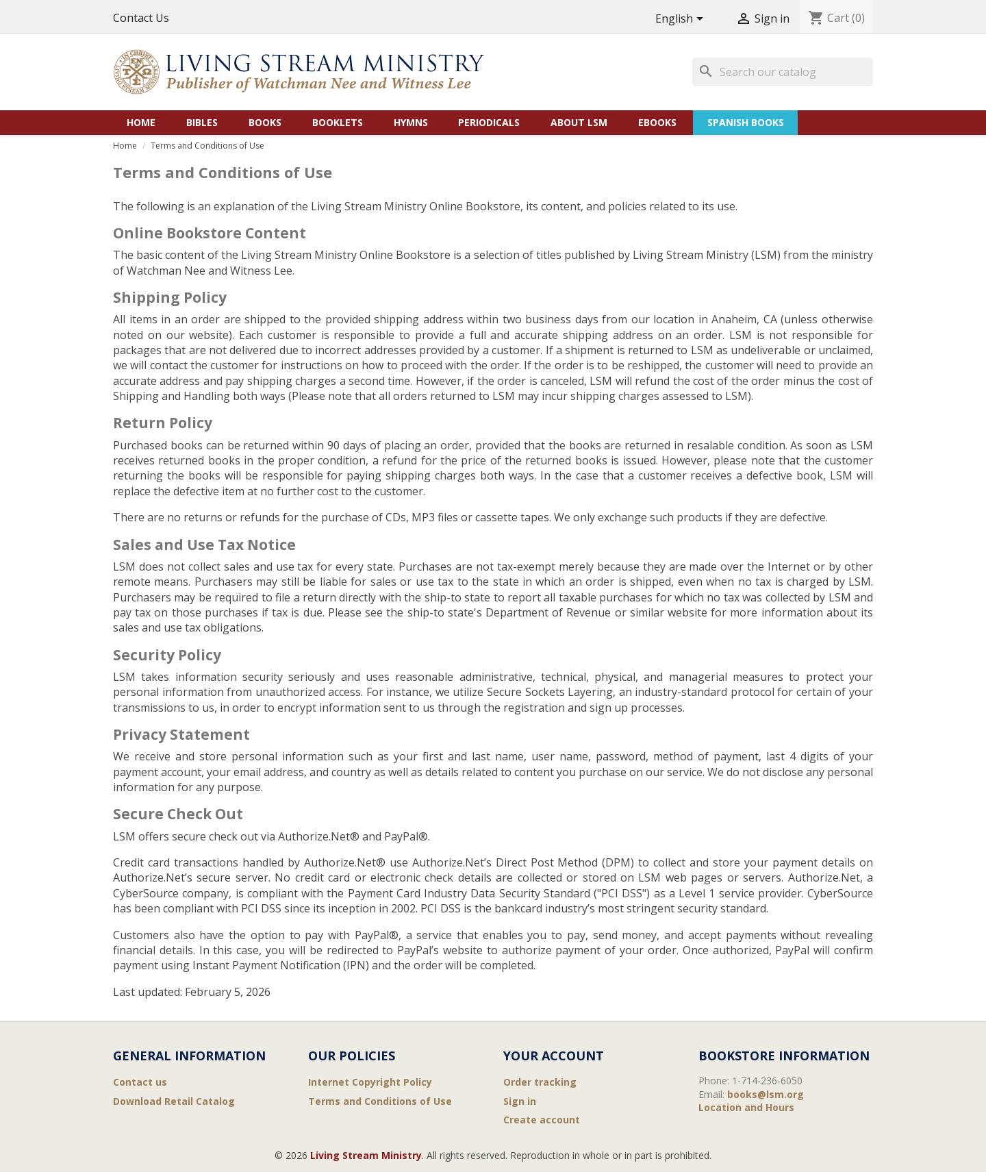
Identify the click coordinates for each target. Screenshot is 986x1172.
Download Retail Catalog (174, 1101)
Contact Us (141, 17)
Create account (541, 1119)
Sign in (519, 1101)
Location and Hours (746, 1107)
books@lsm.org (765, 1094)
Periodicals (489, 122)
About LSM (579, 122)
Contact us (140, 1081)
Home (141, 122)
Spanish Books (745, 122)
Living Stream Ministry (366, 1155)
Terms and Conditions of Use (380, 1101)
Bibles (202, 122)
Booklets (337, 122)
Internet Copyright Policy (370, 1081)
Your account (553, 1055)
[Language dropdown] (681, 19)
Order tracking (540, 1081)
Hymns (411, 122)
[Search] (782, 72)
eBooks (657, 122)
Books (265, 122)
